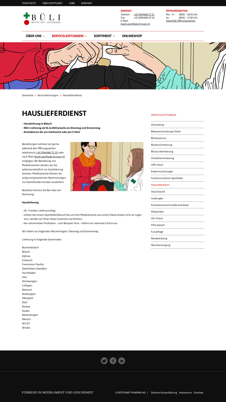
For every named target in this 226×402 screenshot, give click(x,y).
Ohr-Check (157, 218)
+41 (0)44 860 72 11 (144, 14)
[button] (104, 360)
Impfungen (157, 198)
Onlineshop (132, 36)
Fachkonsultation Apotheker (167, 178)
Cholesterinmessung (162, 158)
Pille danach (158, 225)
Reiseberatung (159, 238)
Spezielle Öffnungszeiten (180, 20)
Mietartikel (157, 211)
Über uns (33, 36)
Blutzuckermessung (162, 151)
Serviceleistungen (67, 36)
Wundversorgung (160, 245)
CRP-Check (157, 164)
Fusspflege (157, 231)
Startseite (27, 95)
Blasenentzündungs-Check (166, 131)
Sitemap (198, 392)
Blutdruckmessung (161, 144)
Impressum (185, 392)
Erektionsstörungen (162, 171)
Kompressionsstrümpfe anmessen (170, 205)
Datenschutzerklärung (164, 392)
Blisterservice (158, 138)
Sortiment (103, 36)
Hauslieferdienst (160, 184)
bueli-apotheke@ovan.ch (135, 23)
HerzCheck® (158, 191)
